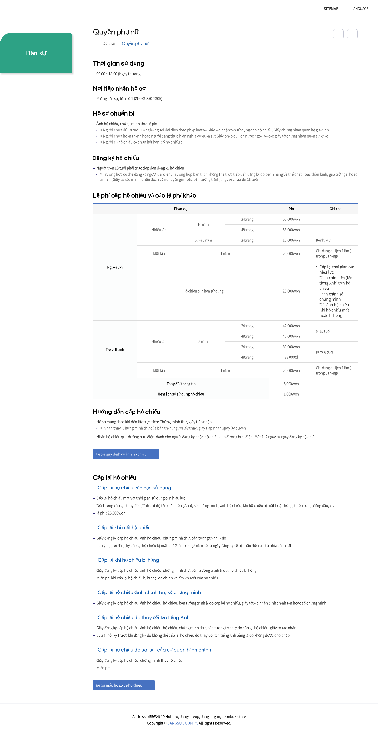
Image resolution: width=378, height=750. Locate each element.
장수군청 (22, 11)
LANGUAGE (347, 8)
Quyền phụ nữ (135, 43)
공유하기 (338, 34)
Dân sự (108, 43)
